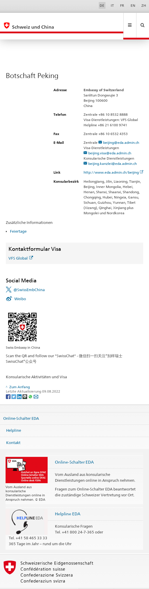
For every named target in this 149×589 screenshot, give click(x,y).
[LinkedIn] (19, 383)
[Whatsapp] (31, 383)
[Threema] (25, 383)
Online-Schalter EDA (21, 405)
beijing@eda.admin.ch (121, 130)
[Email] (36, 383)
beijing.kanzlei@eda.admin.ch (112, 151)
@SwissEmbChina (29, 277)
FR (122, 5)
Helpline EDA (67, 501)
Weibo (20, 286)
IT (112, 5)
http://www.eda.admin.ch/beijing (114, 160)
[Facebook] (8, 383)
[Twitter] (14, 383)
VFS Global (20, 245)
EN (133, 5)
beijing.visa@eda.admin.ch (109, 140)
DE (102, 5)
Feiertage (18, 218)
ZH (143, 5)
